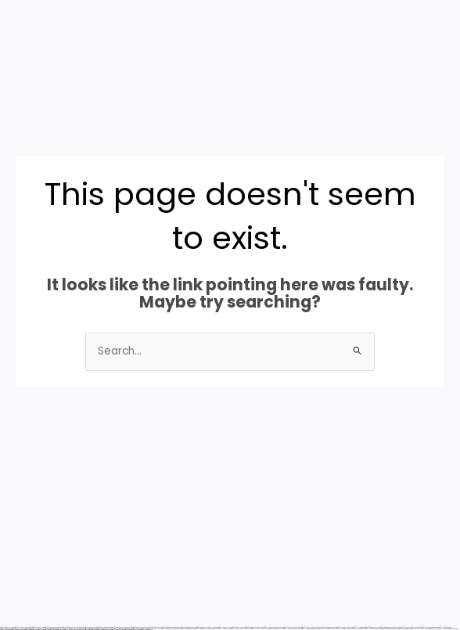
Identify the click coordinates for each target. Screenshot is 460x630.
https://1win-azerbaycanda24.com (74, 629)
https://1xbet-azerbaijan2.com (292, 628)
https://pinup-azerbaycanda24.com (371, 628)
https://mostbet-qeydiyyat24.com (204, 628)
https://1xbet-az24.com (117, 629)
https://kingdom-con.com (18, 629)
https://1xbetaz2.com (307, 628)
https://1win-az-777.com (154, 628)
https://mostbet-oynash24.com (221, 628)
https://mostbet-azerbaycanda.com (171, 628)
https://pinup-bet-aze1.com (335, 628)
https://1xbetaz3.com (147, 629)
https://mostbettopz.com (31, 629)
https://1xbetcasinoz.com (104, 629)
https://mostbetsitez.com (404, 628)
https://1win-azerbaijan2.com (352, 628)
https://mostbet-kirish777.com (132, 629)
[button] (24, 91)
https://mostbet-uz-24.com (320, 628)
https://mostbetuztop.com (188, 628)
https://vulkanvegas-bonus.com (439, 628)
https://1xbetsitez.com (43, 629)
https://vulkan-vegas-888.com (420, 628)
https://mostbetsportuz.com (56, 629)
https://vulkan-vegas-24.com (260, 628)
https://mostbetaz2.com (90, 629)
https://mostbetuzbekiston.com (390, 628)
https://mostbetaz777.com (276, 628)
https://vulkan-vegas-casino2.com (240, 628)
